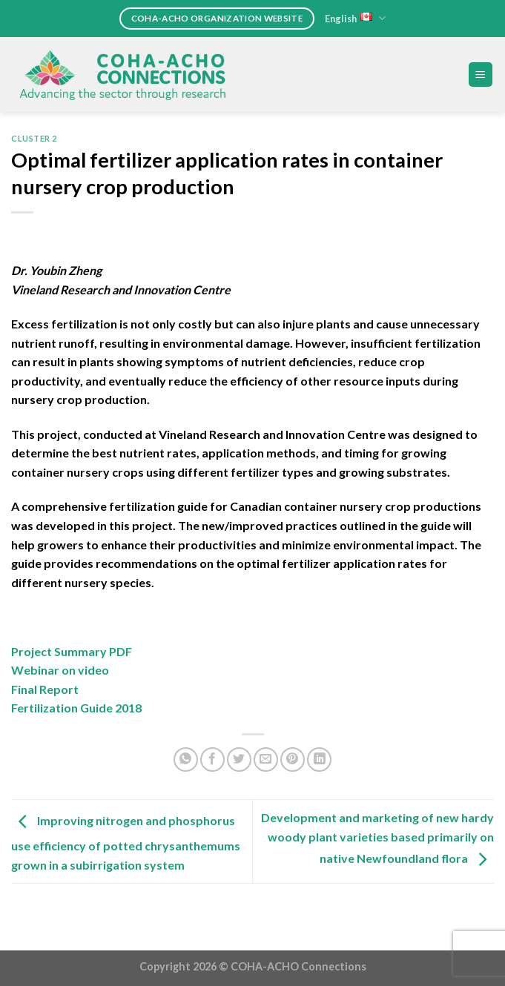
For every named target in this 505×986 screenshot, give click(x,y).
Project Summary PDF (71, 651)
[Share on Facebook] (212, 759)
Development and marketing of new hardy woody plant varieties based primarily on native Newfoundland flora (377, 838)
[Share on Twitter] (239, 759)
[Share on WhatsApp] (186, 759)
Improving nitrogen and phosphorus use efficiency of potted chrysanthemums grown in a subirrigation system (125, 842)
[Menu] (481, 74)
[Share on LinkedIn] (319, 759)
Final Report (45, 689)
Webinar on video (60, 670)
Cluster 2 (34, 138)
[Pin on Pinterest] (292, 759)
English (355, 18)
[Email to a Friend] (266, 759)
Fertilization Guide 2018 (76, 708)
